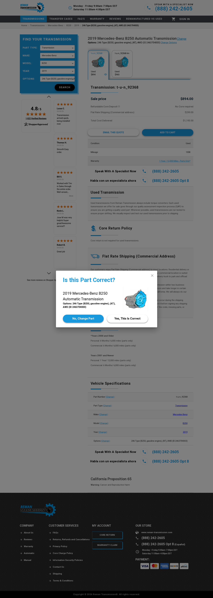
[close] (152, 275)
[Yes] (127, 319)
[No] (83, 319)
